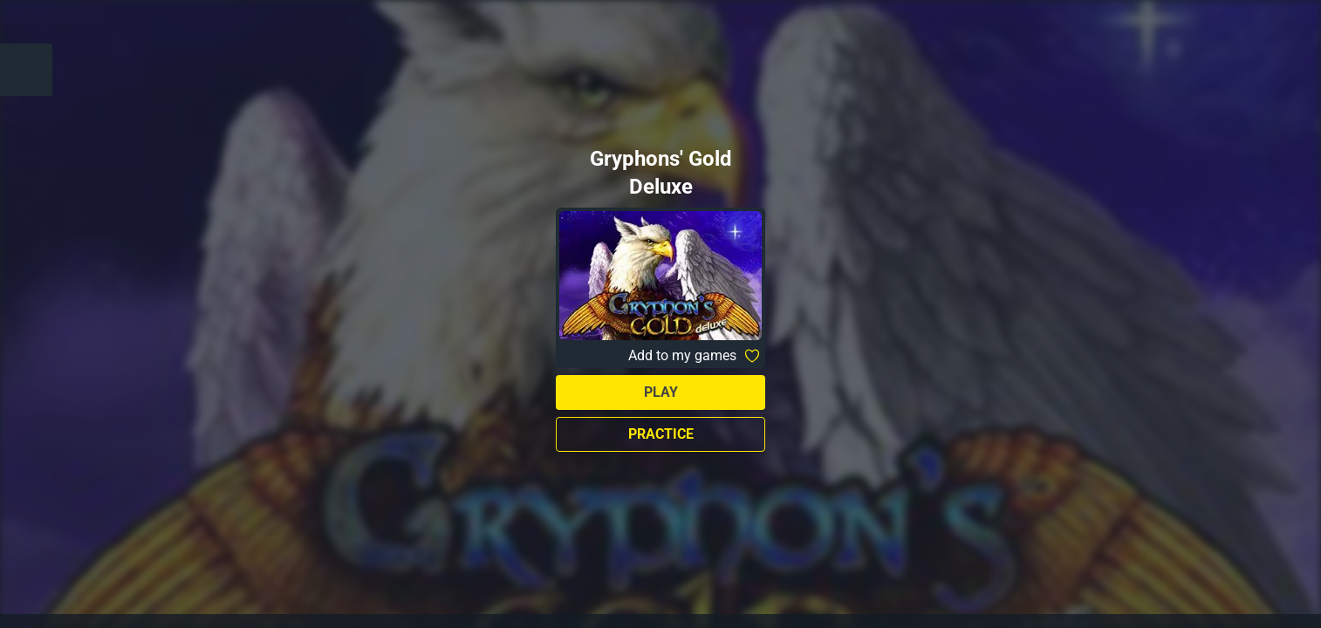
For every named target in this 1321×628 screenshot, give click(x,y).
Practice (661, 434)
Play (661, 392)
